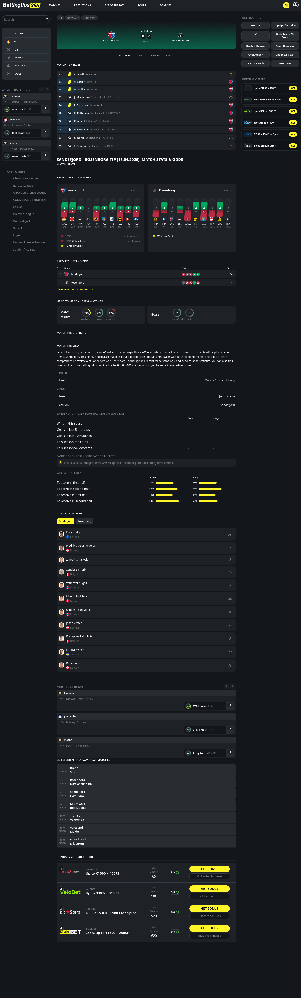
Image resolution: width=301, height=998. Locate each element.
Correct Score (285, 63)
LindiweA (15, 96)
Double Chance (255, 46)
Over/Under (255, 54)
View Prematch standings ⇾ (75, 289)
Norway (71, 18)
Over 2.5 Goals (255, 63)
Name (61, 380)
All (60, 18)
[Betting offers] (286, 5)
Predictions (82, 5)
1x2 (255, 34)
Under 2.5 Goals (285, 54)
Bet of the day (114, 5)
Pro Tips (255, 25)
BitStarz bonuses (209, 916)
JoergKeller (16, 119)
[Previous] (41, 89)
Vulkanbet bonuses (209, 876)
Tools (142, 5)
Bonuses (165, 5)
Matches (54, 5)
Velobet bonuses (210, 896)
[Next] (47, 89)
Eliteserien (89, 18)
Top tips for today (285, 25)
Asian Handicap (285, 46)
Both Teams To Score (285, 35)
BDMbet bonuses (209, 935)
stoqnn (13, 142)
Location (63, 405)
